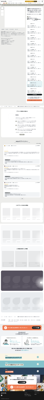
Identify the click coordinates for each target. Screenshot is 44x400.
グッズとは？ (26, 386)
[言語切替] (42, 1)
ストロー (15, 106)
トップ (2, 106)
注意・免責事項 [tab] (11, 29)
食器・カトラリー (11, 106)
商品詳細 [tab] (7, 29)
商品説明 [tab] (3, 29)
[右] (41, 218)
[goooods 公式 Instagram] (1, 389)
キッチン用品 (5, 106)
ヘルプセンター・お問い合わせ (28, 389)
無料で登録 (4, 219)
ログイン (39, 1)
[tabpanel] (13, 37)
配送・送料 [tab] (16, 29)
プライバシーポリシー (37, 386)
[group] (36, 321)
